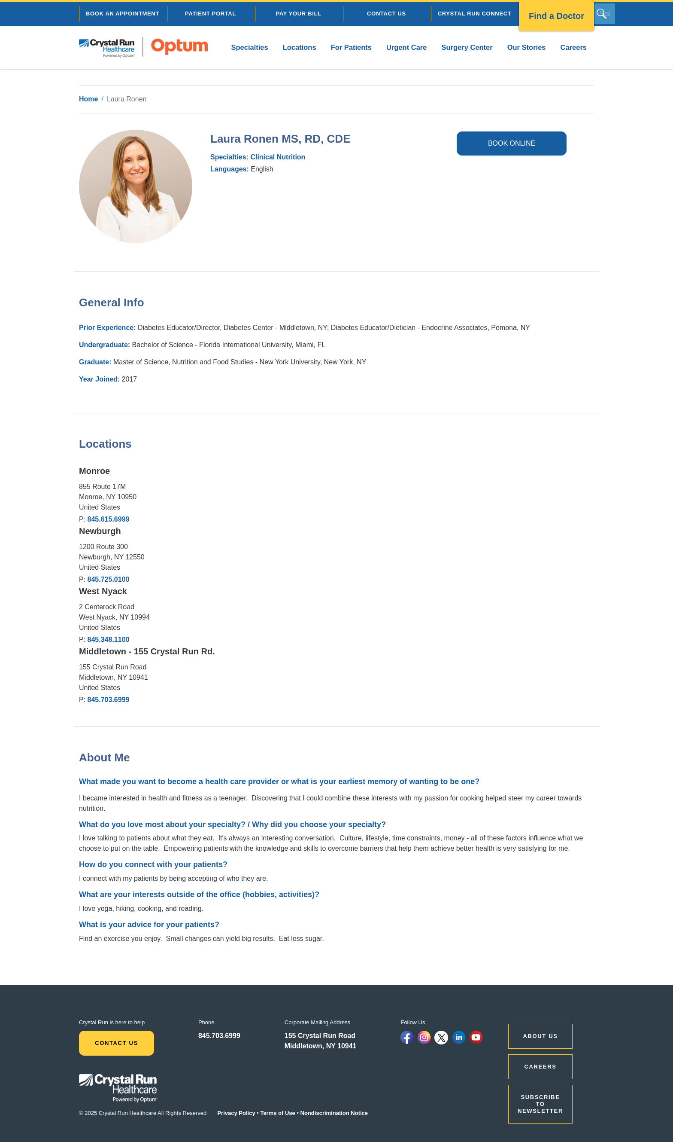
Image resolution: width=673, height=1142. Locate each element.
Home (88, 99)
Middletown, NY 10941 (321, 1046)
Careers (574, 47)
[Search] (604, 13)
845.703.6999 (109, 699)
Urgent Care (406, 47)
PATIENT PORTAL (210, 13)
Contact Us (116, 1043)
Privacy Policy (236, 1113)
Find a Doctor (556, 16)
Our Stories (526, 47)
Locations (299, 47)
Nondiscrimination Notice (334, 1113)
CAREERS (540, 1066)
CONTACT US (386, 13)
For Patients (351, 47)
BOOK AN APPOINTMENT (122, 13)
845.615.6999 (109, 519)
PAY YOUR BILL (298, 13)
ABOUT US (540, 1036)
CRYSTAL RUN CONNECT (475, 13)
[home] (143, 47)
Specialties (249, 47)
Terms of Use (277, 1113)
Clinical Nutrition (277, 157)
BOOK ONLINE (511, 143)
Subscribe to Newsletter (540, 1104)
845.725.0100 (109, 579)
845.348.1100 (109, 639)
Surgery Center (466, 47)
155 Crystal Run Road (320, 1035)
